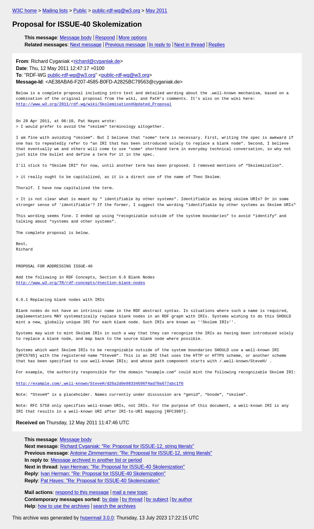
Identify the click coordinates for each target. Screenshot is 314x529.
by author (182, 499)
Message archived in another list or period (96, 460)
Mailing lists (55, 10)
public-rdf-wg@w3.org (116, 10)
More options (133, 37)
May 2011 (156, 10)
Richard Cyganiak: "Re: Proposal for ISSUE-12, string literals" (127, 446)
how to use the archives (64, 506)
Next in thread (189, 44)
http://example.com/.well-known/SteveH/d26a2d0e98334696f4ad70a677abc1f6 (99, 384)
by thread (132, 499)
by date (110, 499)
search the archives (114, 506)
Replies (217, 44)
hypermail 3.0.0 (96, 517)
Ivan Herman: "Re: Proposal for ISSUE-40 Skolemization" (122, 466)
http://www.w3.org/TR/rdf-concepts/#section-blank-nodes (80, 283)
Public (80, 10)
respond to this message (82, 492)
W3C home (24, 10)
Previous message (125, 44)
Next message (85, 44)
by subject (157, 499)
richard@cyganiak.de (97, 61)
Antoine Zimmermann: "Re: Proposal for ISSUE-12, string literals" (141, 453)
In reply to (159, 44)
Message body (76, 37)
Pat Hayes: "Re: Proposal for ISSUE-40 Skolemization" (100, 480)
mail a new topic (130, 492)
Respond (105, 37)
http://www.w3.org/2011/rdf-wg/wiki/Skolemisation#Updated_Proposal (93, 104)
